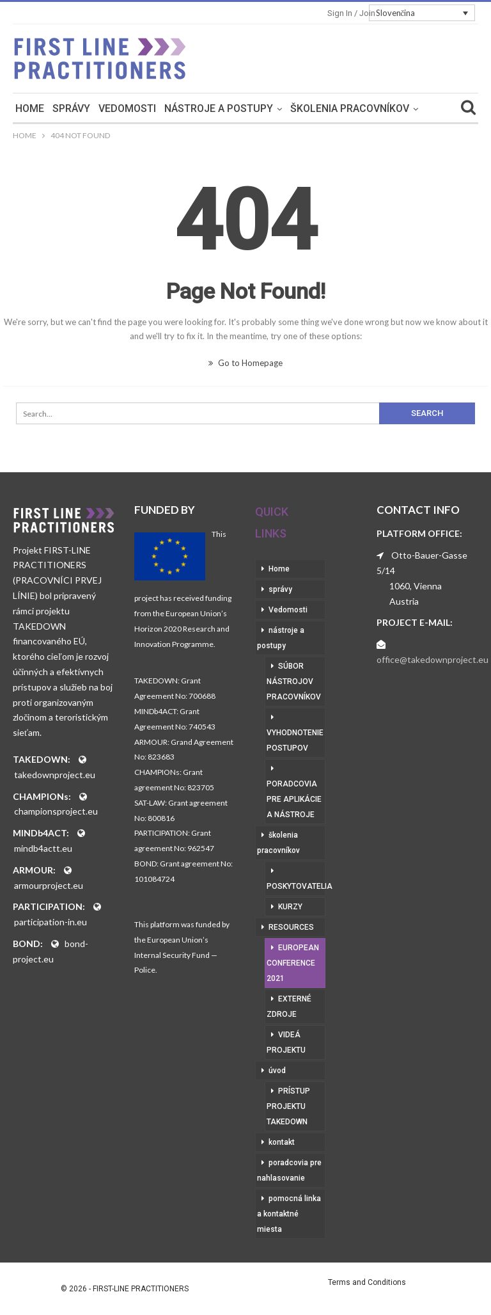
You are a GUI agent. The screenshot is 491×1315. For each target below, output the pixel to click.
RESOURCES (291, 927)
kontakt (282, 1142)
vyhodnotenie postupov (295, 740)
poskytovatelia (296, 886)
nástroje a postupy (278, 108)
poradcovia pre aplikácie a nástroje (294, 799)
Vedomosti (187, 108)
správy (131, 108)
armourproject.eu (48, 885)
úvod (277, 1070)
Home (89, 108)
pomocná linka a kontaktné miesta (289, 1214)
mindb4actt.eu (43, 848)
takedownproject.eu (54, 774)
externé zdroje (289, 1006)
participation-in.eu (50, 921)
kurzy (290, 906)
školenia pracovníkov (278, 843)
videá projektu (286, 1042)
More (364, 108)
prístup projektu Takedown (288, 1106)
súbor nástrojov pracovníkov (294, 681)
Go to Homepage (245, 363)
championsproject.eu (56, 811)
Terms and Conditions (367, 1282)
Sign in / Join (351, 13)
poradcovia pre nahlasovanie (289, 1170)
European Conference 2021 (293, 963)
